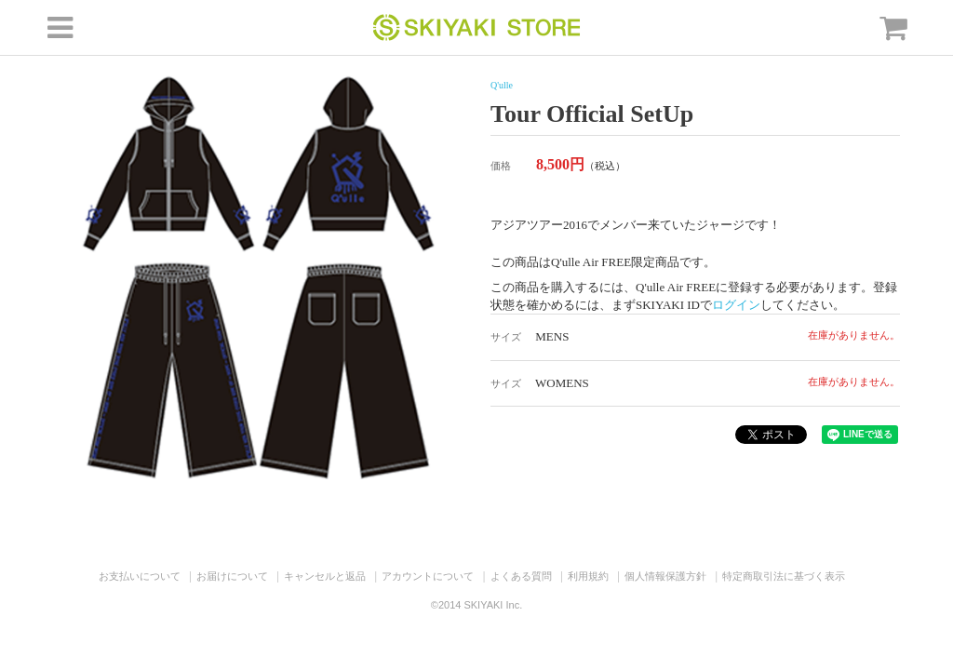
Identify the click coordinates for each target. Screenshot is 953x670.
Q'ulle (501, 85)
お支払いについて (140, 576)
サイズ (505, 336)
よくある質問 (521, 576)
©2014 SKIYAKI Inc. (476, 604)
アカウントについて (428, 576)
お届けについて (232, 576)
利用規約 (588, 576)
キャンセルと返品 (325, 576)
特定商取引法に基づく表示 (783, 576)
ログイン (736, 305)
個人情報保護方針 (665, 576)
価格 (500, 165)
